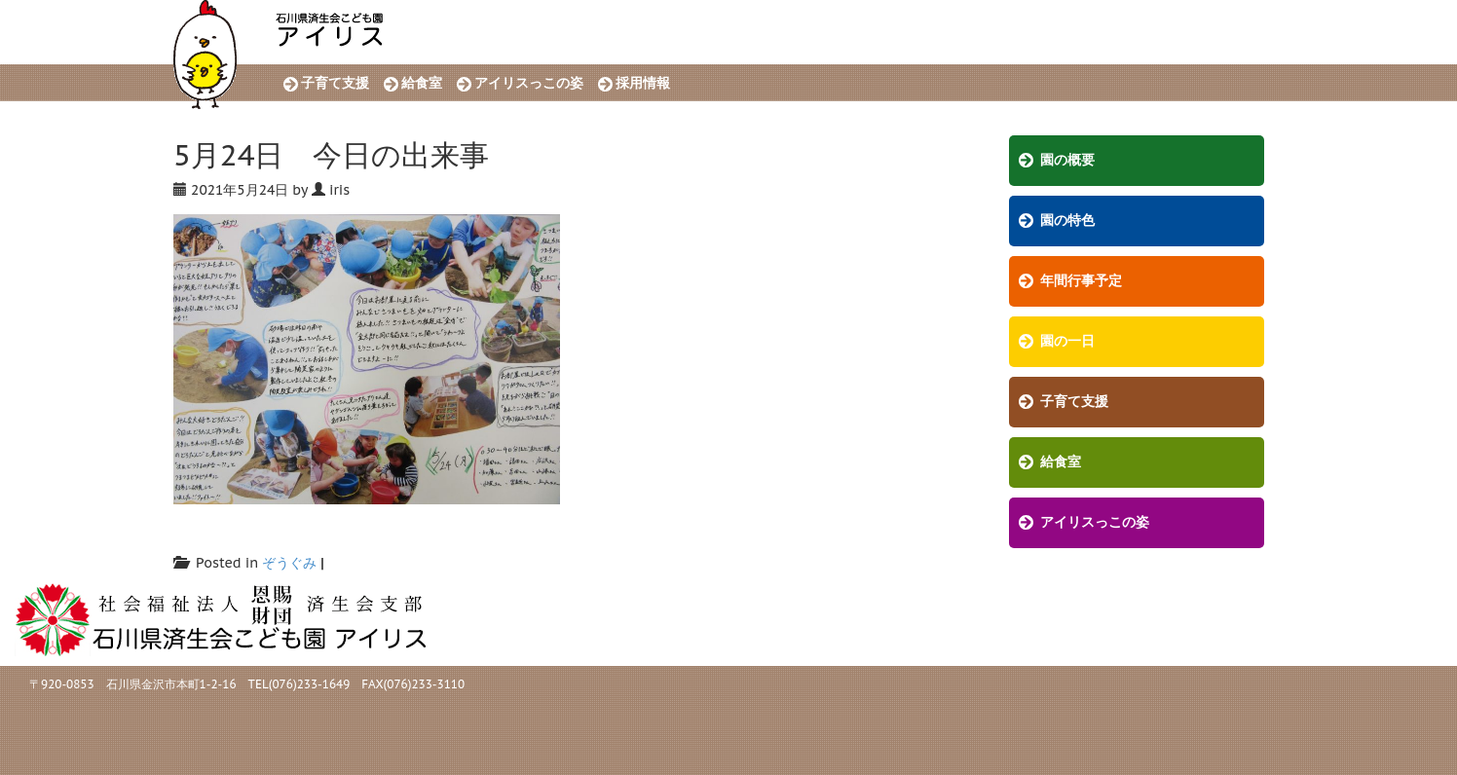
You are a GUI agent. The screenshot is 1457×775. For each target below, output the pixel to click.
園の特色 (1067, 220)
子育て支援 (335, 83)
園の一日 (1067, 341)
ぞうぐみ (289, 563)
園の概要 (1067, 160)
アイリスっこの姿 (528, 83)
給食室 (421, 83)
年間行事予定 (1081, 281)
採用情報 (643, 83)
